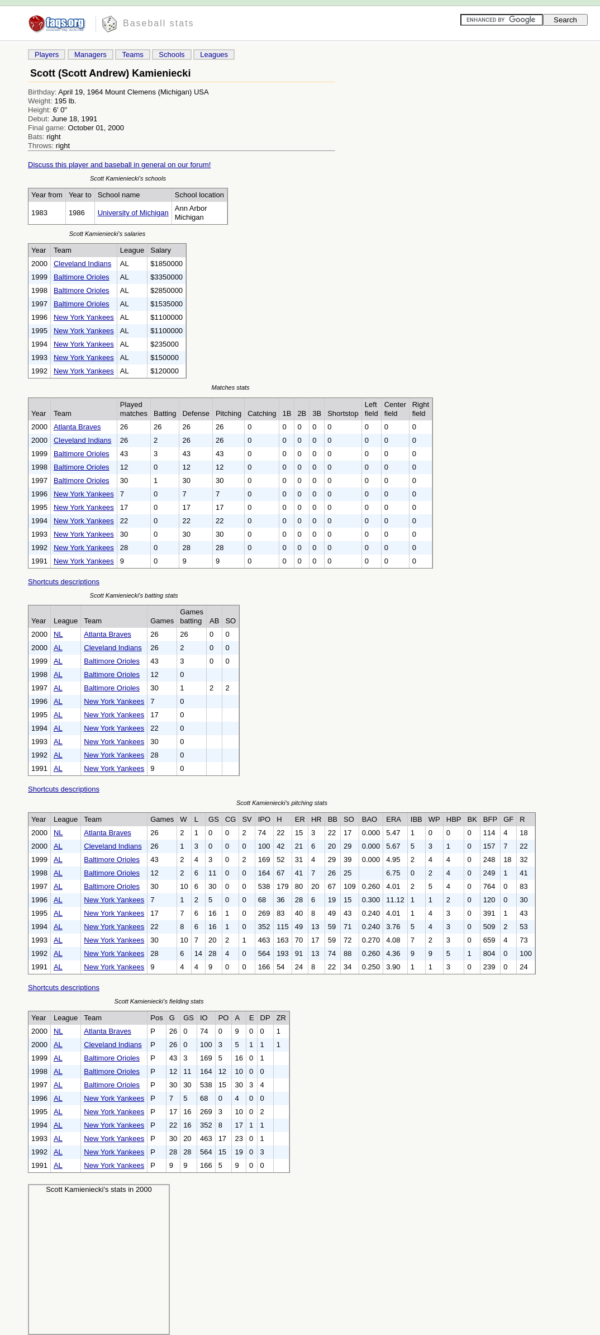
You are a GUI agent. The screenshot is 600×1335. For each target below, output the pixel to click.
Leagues (214, 54)
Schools (171, 54)
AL (58, 647)
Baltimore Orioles (81, 277)
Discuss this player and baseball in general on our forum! (119, 164)
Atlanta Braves (77, 427)
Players (47, 54)
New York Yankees (84, 317)
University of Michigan (133, 213)
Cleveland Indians (82, 263)
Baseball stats (158, 23)
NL (58, 634)
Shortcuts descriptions (63, 581)
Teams (132, 54)
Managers (90, 54)
